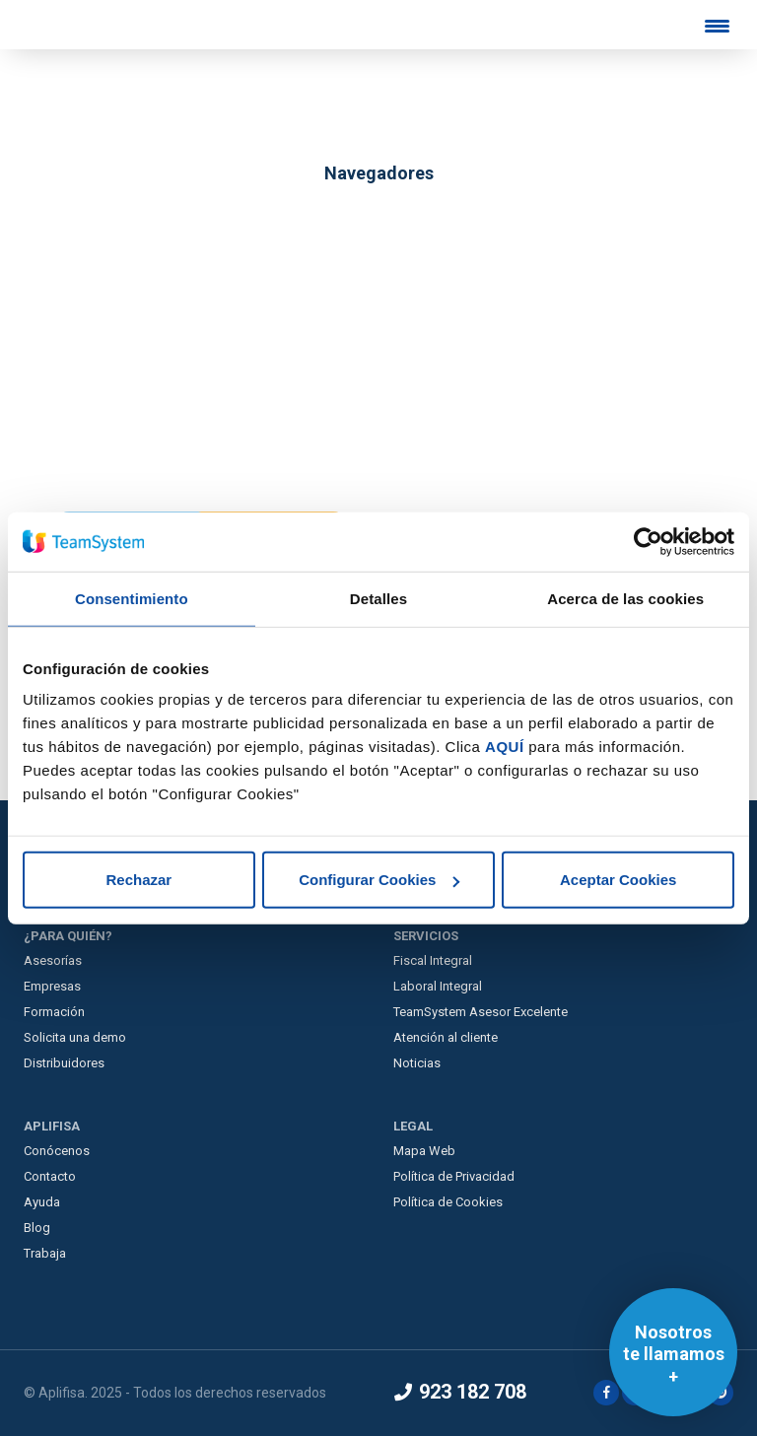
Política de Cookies (448, 1202)
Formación (54, 1011)
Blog (37, 1227)
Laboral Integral (437, 986)
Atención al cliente (445, 1037)
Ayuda (42, 1202)
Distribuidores (64, 1063)
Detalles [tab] (378, 597)
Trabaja (45, 1253)
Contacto (50, 1176)
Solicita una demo (75, 1037)
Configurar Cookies (379, 879)
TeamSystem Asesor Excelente (480, 1011)
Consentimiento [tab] (131, 597)
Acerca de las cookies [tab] (625, 597)
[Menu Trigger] (717, 25)
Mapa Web (424, 1150)
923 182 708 (460, 1391)
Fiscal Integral (432, 960)
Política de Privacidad (454, 1176)
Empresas (52, 986)
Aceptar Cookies (618, 879)
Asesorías (53, 960)
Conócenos (57, 1150)
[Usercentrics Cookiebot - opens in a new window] (648, 541)
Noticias (417, 1063)
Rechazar (138, 879)
